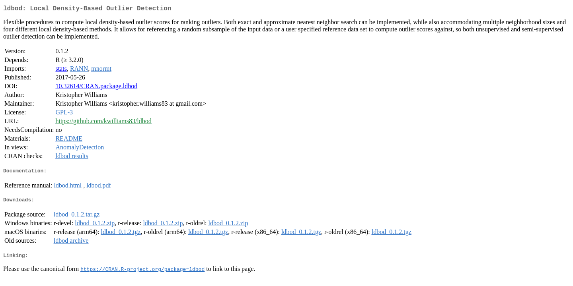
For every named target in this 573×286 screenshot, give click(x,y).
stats (60, 70)
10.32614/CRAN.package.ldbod (96, 87)
